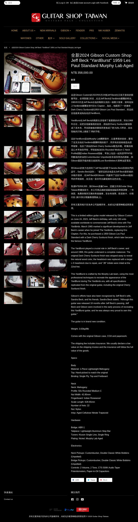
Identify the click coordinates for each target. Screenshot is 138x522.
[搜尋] (12, 3)
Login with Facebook (99, 3)
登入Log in (60, 3)
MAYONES (26, 38)
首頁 (5, 48)
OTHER (40, 38)
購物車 (131, 3)
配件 (51, 38)
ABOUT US (28, 30)
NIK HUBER (104, 30)
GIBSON (66, 30)
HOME (14, 30)
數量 (73, 80)
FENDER (80, 30)
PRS (91, 30)
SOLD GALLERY (67, 38)
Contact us (8, 499)
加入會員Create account (80, 3)
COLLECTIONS (88, 38)
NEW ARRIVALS (48, 30)
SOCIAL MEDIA (110, 38)
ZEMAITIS (120, 30)
